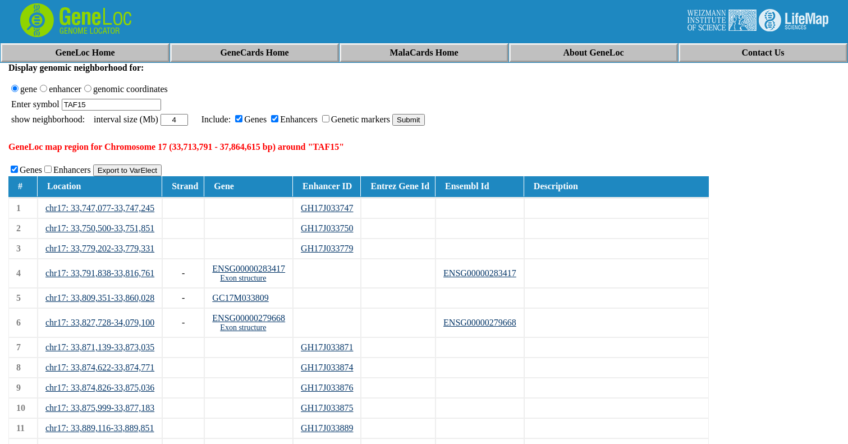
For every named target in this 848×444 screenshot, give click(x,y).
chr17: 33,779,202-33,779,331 (99, 248)
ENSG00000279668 (248, 318)
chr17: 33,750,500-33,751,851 (99, 228)
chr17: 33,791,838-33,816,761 (99, 273)
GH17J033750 (327, 228)
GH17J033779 (327, 248)
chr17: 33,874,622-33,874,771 (99, 367)
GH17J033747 (327, 208)
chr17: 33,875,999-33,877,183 (99, 408)
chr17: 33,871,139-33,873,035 (99, 347)
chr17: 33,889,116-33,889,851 (99, 428)
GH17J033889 (327, 428)
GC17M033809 (240, 298)
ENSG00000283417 (248, 268)
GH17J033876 (327, 387)
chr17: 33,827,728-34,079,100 (99, 322)
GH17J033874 (327, 367)
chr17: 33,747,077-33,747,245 (99, 208)
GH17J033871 (327, 347)
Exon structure (243, 278)
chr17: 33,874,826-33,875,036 (99, 387)
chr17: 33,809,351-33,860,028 (99, 298)
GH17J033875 (327, 408)
